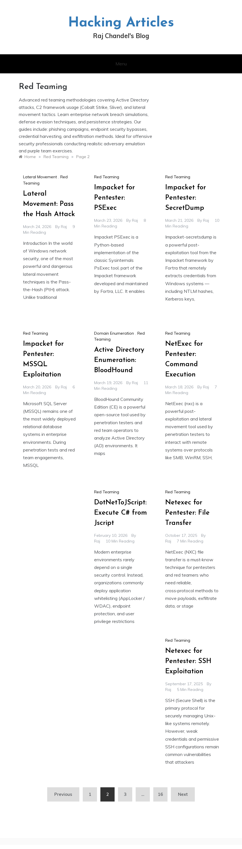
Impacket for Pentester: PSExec (114, 198)
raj (64, 226)
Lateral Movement (40, 176)
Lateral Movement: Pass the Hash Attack (49, 204)
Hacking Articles (121, 23)
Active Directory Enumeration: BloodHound (119, 360)
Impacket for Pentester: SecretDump (185, 198)
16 (160, 794)
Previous (63, 794)
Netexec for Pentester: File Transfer (187, 513)
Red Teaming (106, 176)
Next (183, 794)
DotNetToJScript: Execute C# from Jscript (120, 513)
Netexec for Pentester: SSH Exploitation (188, 661)
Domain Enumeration (114, 333)
